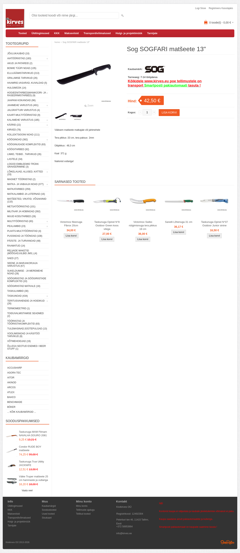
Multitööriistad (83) (20, 221)
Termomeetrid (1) (18, 308)
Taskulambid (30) (17, 291)
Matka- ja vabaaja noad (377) (25, 184)
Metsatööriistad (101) (21, 206)
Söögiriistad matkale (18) (23, 286)
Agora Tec (14, 372)
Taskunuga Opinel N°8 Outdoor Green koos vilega (107, 225)
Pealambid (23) (16, 226)
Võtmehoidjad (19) (19, 341)
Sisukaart (47, 517)
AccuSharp (14, 367)
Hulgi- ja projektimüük (129, 33)
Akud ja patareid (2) (19, 63)
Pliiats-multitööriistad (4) (24, 231)
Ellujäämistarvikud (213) (23, 73)
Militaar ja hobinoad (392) (23, 211)
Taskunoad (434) (17, 296)
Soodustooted (49, 510)
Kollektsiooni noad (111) (23, 134)
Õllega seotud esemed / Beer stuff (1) (26, 347)
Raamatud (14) (16, 245)
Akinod (11, 382)
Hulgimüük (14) (16, 87)
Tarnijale (152, 33)
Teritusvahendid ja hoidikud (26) (26, 302)
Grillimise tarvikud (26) (22, 78)
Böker (11, 407)
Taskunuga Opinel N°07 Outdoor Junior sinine (214, 223)
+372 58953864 (124, 526)
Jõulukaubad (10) (18, 53)
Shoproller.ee (227, 542)
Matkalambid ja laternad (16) (26, 194)
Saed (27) (12, 258)
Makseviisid (71, 33)
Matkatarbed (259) (18, 189)
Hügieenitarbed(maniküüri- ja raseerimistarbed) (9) (26, 94)
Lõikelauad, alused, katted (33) (25, 173)
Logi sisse (200, 8)
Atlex (10, 392)
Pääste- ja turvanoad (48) (23, 240)
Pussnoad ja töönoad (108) (24, 236)
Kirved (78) (14, 129)
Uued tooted (48, 513)
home (57, 42)
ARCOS (11, 387)
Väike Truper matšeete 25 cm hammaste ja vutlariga (33, 478)
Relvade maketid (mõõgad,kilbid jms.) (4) (22, 252)
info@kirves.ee (124, 533)
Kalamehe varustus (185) (23, 120)
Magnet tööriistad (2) (21, 179)
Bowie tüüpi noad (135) (21, 68)
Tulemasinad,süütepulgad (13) (27, 328)
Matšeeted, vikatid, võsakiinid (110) (26, 200)
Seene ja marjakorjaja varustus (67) (22, 264)
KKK (57, 33)
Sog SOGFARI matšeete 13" (76, 42)
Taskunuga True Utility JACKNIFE (31, 463)
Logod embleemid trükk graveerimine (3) (23, 165)
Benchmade (14, 402)
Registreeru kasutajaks (221, 8)
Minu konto (82, 506)
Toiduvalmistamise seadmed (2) (25, 314)
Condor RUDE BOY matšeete (30, 448)
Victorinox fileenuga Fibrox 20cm (71, 223)
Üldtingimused (40, 33)
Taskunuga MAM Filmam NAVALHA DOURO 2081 (33, 433)
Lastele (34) (14, 159)
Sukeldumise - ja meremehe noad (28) (25, 272)
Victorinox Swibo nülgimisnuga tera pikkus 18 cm (143, 225)
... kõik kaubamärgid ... (21, 412)
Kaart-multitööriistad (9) (23, 115)
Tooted (22, 33)
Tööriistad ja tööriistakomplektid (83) (23, 322)
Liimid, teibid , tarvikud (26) (24, 154)
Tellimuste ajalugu (85, 510)
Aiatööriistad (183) (19, 58)
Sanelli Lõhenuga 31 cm (178, 221)
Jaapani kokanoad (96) (21, 100)
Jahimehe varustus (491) (23, 105)
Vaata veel (27, 490)
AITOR (10, 377)
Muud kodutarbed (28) (21, 216)
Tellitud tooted (83, 513)
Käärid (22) (14, 124)
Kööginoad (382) (17, 139)
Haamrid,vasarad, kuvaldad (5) (27, 83)
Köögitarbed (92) (18, 149)
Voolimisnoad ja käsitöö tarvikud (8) (23, 335)
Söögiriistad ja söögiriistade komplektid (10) (26, 280)
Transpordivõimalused (97, 33)
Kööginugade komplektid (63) (26, 144)
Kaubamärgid (49, 506)
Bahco (11, 397)
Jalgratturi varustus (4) (23, 110)
